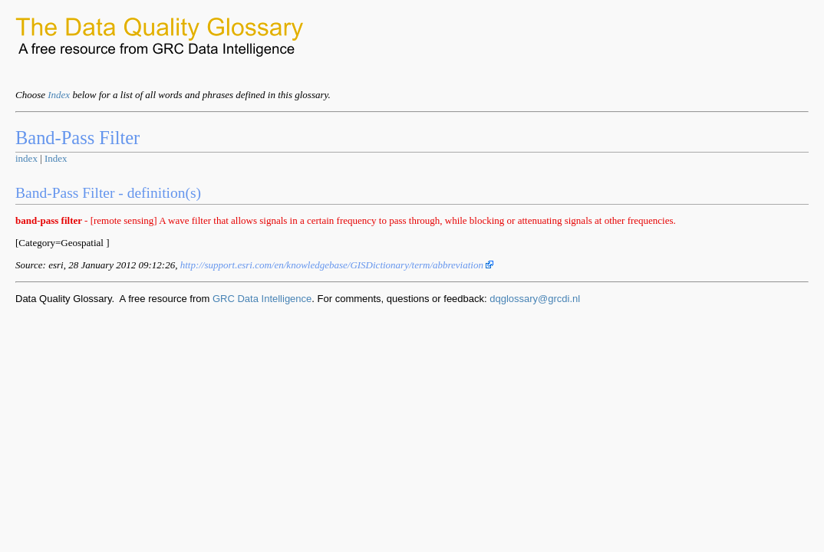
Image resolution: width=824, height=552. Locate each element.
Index (59, 94)
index (26, 158)
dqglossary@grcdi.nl (534, 298)
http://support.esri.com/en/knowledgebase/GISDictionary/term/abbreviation (337, 265)
